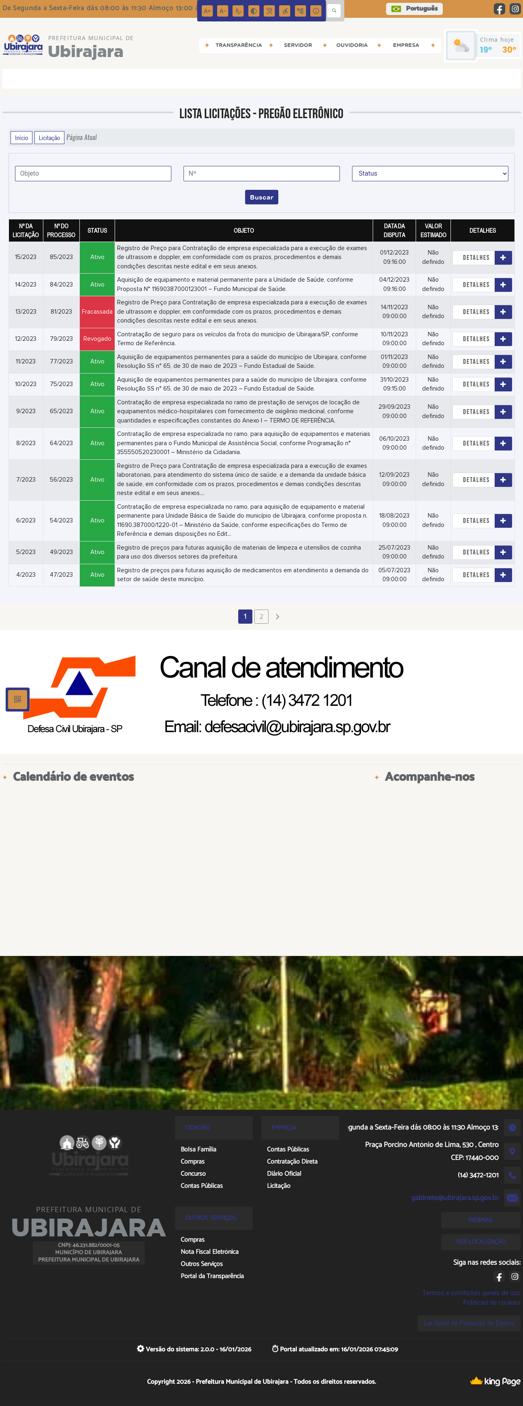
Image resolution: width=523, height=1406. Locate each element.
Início (21, 138)
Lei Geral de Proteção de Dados (469, 1323)
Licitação (49, 138)
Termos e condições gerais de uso (471, 1293)
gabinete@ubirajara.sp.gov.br (455, 1198)
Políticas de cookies (492, 1302)
